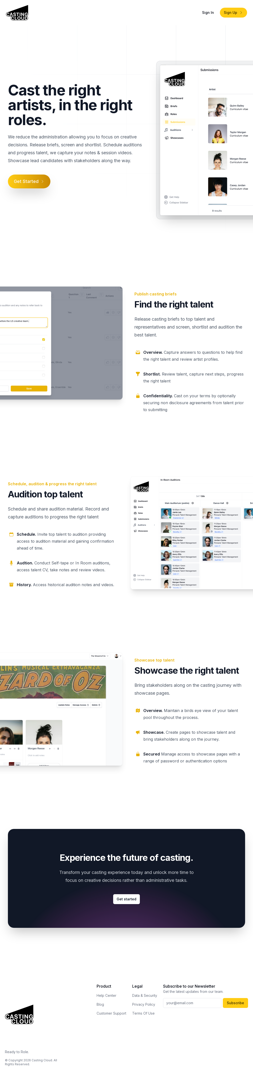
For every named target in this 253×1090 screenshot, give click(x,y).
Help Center (106, 995)
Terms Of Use (143, 1013)
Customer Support (111, 1013)
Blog (100, 1004)
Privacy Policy (143, 1004)
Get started (126, 899)
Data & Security (144, 995)
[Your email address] (192, 1003)
